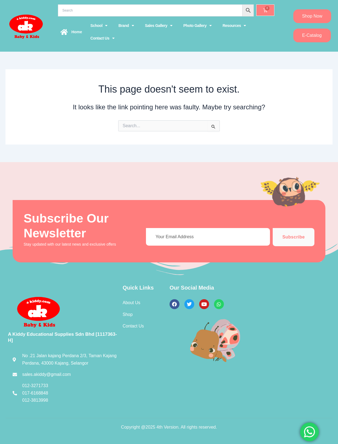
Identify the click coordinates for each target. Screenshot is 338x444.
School (99, 25)
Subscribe (293, 237)
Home (76, 32)
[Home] (64, 32)
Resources (234, 25)
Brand (126, 25)
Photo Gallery (197, 25)
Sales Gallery (158, 25)
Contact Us (102, 38)
